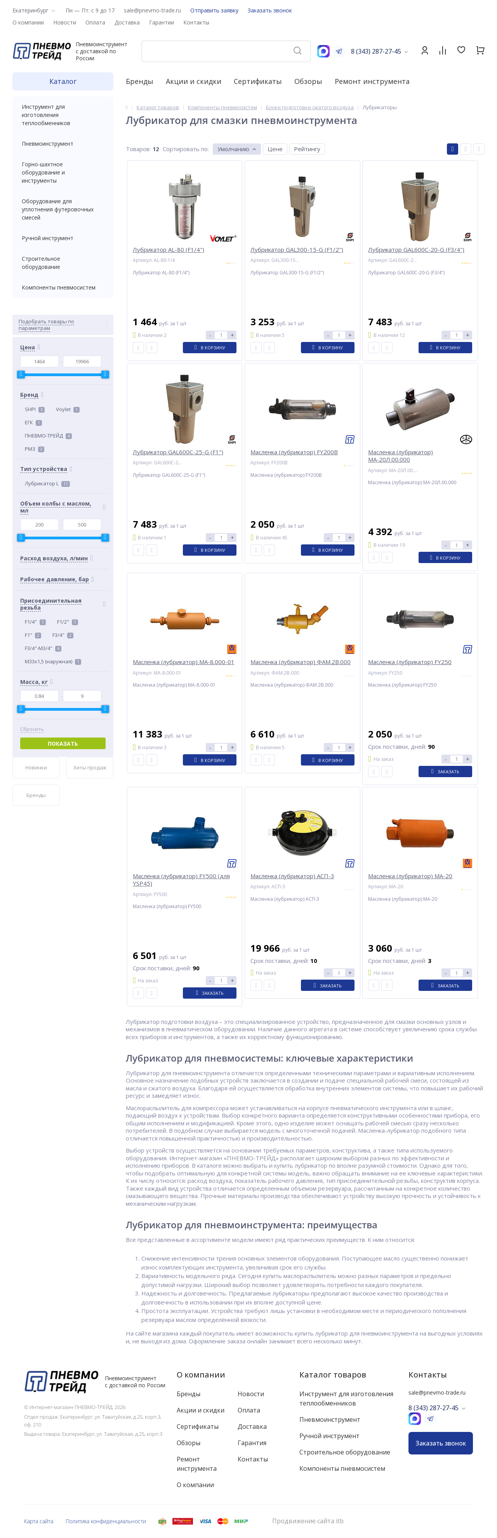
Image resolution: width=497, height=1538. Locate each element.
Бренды (139, 81)
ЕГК (33, 422)
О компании (201, 1374)
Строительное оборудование (63, 262)
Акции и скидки (193, 81)
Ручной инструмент (63, 238)
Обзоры (308, 81)
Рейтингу (307, 149)
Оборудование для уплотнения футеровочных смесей (63, 209)
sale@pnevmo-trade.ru (152, 10)
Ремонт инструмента (372, 81)
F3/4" (62, 634)
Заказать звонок (270, 10)
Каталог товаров (332, 1374)
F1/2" (67, 621)
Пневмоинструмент (63, 143)
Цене (275, 149)
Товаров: (138, 149)
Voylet (68, 409)
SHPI (35, 409)
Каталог (62, 81)
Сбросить (32, 729)
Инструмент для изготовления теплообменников (63, 115)
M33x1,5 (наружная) (53, 661)
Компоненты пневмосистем (63, 287)
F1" (33, 634)
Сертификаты (258, 81)
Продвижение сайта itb (308, 1521)
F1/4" (35, 621)
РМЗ (34, 448)
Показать (63, 743)
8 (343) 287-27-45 (376, 51)
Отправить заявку (214, 10)
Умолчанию (233, 149)
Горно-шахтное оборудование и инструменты (63, 172)
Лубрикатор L (47, 483)
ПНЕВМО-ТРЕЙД (48, 435)
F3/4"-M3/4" (43, 648)
